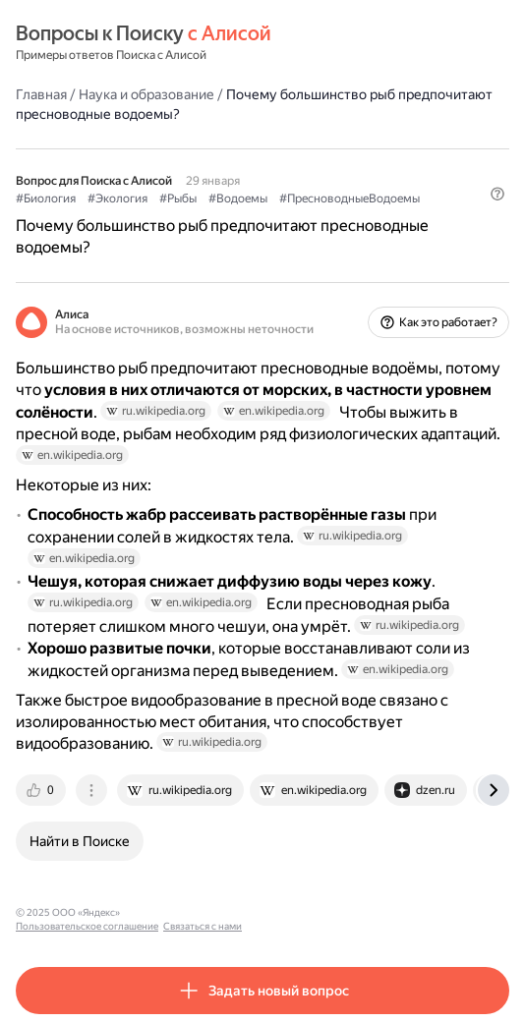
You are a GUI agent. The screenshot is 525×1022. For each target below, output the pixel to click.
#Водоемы (237, 198)
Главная (41, 94)
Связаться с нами (315, 912)
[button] (497, 193)
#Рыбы (178, 198)
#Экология (117, 198)
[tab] (42, 790)
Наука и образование (146, 94)
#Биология (46, 198)
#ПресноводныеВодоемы (349, 198)
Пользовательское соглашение (200, 912)
